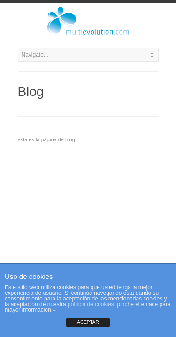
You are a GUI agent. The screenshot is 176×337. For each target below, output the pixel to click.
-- (54, 310)
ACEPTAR (88, 322)
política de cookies (91, 304)
